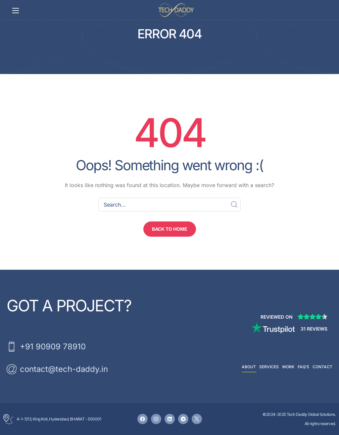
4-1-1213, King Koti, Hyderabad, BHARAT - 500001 (59, 418)
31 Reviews (314, 329)
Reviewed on (277, 317)
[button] (169, 229)
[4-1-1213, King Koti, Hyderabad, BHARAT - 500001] (8, 419)
